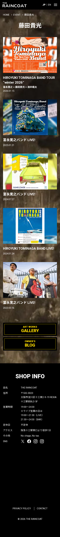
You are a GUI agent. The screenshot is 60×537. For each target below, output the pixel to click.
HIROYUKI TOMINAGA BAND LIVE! (28, 248)
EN (49, 4)
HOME (6, 14)
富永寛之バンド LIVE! (19, 140)
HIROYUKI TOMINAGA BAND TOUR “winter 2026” (30, 82)
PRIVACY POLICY (22, 508)
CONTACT (42, 508)
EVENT (16, 14)
